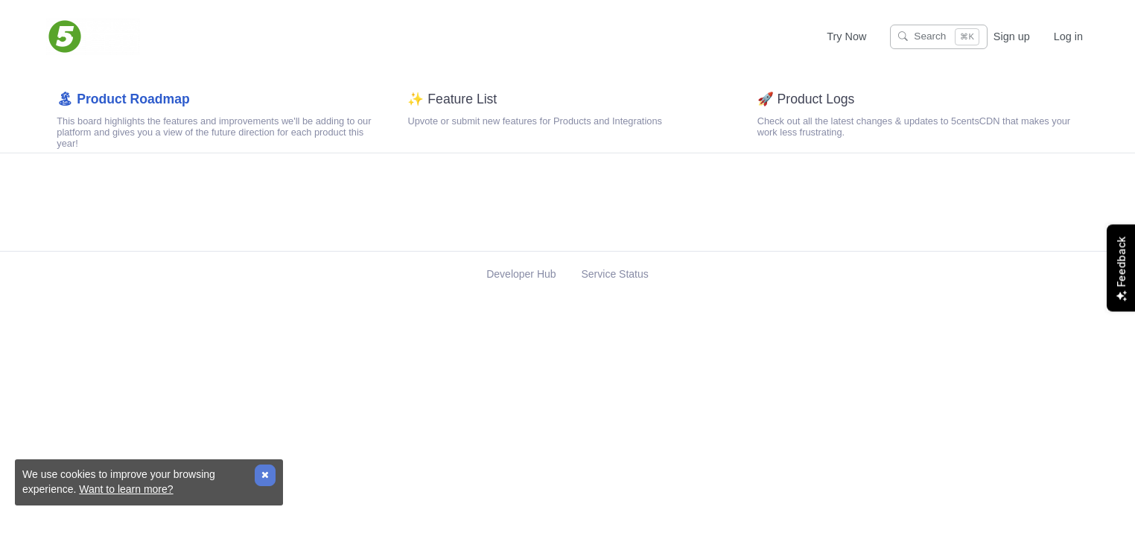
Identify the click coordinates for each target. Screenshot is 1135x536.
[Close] (265, 475)
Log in (1068, 36)
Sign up (1011, 36)
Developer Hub (522, 293)
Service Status (615, 293)
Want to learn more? (126, 489)
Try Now (846, 36)
